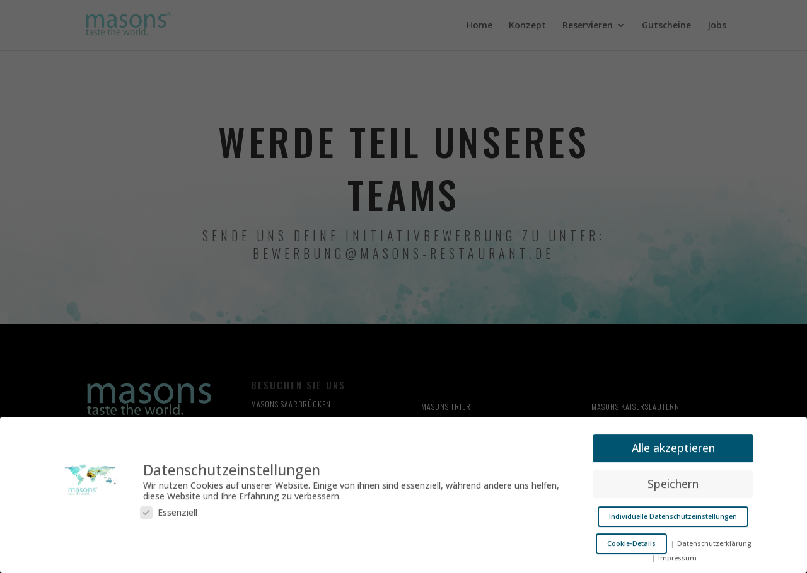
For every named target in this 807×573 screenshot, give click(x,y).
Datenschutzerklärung (714, 540)
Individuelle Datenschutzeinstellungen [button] (673, 513)
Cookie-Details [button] (631, 540)
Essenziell (168, 509)
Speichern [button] (673, 480)
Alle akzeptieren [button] (673, 444)
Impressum (677, 554)
